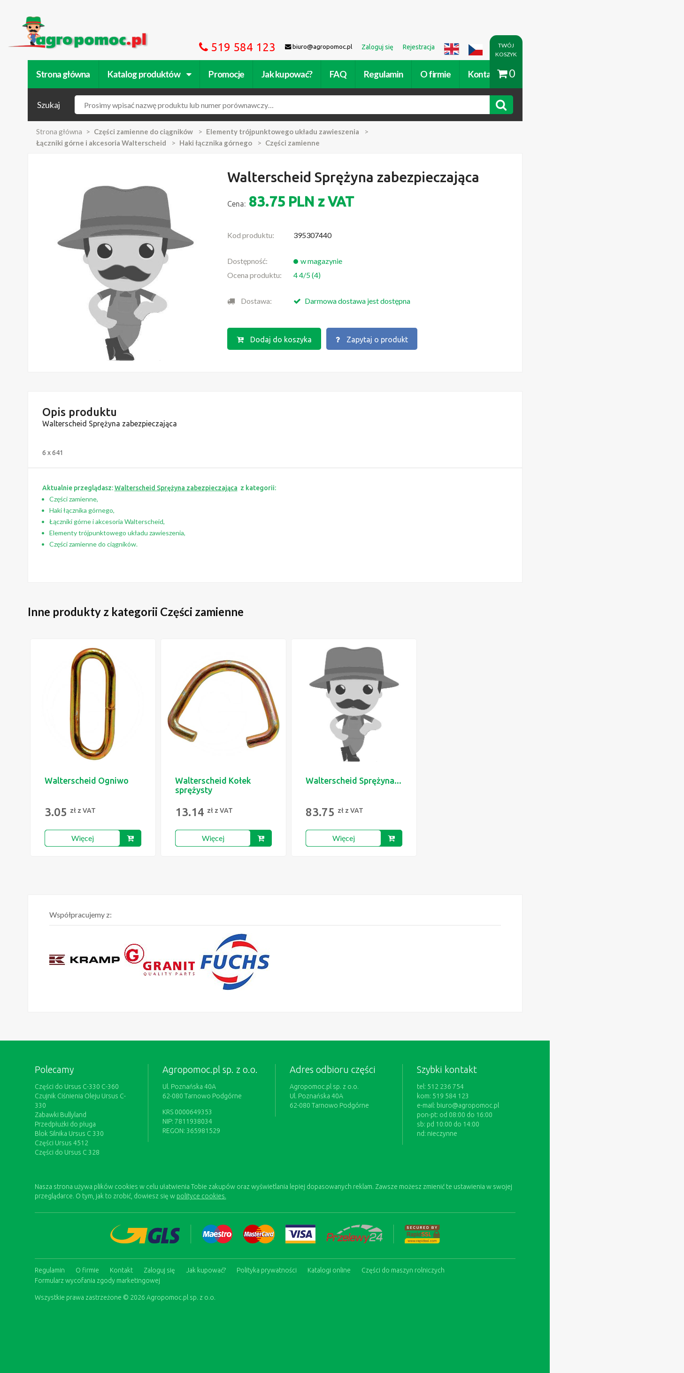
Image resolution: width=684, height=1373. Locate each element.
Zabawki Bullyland (114, 1111)
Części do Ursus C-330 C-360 (131, 1092)
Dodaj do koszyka (339, 338)
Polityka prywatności (321, 1266)
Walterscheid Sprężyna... (407, 786)
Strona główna (117, 74)
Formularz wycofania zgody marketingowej (151, 1275)
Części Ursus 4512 (115, 1139)
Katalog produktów (203, 74)
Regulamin (437, 74)
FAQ (392, 74)
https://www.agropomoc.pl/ (107, 21)
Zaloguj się (213, 1266)
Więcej (136, 844)
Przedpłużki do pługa (119, 1121)
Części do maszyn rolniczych (457, 1266)
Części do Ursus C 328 (121, 1149)
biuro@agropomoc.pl (541, 1111)
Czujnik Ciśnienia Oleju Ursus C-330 (140, 1102)
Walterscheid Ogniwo (141, 786)
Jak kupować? (340, 74)
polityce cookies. (255, 1192)
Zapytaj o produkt (437, 338)
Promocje (280, 74)
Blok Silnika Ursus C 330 (123, 1130)
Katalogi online (383, 1266)
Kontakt (537, 74)
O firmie (489, 74)
